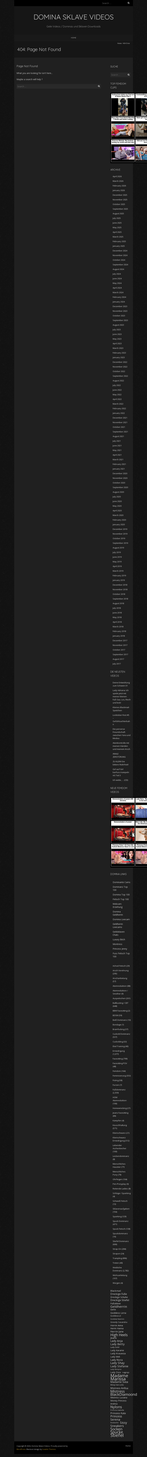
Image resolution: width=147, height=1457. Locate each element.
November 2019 (120, 533)
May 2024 (117, 283)
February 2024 (119, 297)
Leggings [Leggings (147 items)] (125, 1372)
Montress (117, 944)
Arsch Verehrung (120, 970)
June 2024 (117, 278)
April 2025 (117, 232)
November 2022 (120, 366)
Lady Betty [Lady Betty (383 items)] (117, 1344)
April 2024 (117, 287)
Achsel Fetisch (119, 965)
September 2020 (120, 487)
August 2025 (118, 213)
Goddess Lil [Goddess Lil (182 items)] (115, 1316)
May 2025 (117, 227)
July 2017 (117, 663)
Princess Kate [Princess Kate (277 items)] (118, 1413)
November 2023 (120, 311)
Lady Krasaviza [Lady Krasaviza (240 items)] (118, 1353)
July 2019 (117, 552)
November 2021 (120, 422)
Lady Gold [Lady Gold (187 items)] (114, 1347)
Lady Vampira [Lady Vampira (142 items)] (115, 1369)
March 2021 (118, 459)
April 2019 (117, 566)
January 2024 (119, 301)
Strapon (116, 1253)
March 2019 (118, 570)
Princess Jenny (120, 948)
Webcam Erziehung (117, 905)
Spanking (117, 1216)
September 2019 (120, 543)
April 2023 (117, 343)
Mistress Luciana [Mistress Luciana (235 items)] (118, 1397)
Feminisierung (119, 1075)
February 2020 (119, 519)
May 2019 (117, 561)
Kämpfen (117, 1120)
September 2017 (120, 654)
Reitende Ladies (120, 1188)
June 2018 (117, 612)
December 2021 (120, 417)
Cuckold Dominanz (121, 1033)
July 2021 (117, 441)
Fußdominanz (119, 1089)
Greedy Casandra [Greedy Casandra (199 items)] (118, 1322)
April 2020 (117, 510)
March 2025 (118, 236)
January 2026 (119, 190)
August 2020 (118, 492)
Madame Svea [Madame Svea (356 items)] (119, 1381)
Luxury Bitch (119, 939)
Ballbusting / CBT (120, 1003)
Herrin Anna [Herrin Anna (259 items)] (116, 1325)
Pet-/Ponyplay (119, 1184)
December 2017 (120, 640)
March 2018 (118, 626)
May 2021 (117, 450)
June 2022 (117, 389)
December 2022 (120, 362)
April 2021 (117, 454)
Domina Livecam (121, 919)
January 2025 (119, 246)
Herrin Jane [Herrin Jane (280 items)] (117, 1331)
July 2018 (117, 608)
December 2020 (120, 473)
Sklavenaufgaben (121, 1208)
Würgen (116, 1283)
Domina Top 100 (121, 894)
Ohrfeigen (117, 1179)
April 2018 (117, 622)
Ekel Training (119, 1046)
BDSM (115, 1015)
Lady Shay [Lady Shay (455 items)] (117, 1362)
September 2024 (120, 264)
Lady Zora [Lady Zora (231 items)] (115, 1372)
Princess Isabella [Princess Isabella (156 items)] (117, 1410)
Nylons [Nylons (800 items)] (116, 1406)
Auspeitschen (119, 998)
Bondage (117, 1024)
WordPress (21, 1449)
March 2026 (118, 181)
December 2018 (120, 584)
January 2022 (119, 413)
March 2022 (118, 403)
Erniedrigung (119, 1051)
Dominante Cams (121, 882)
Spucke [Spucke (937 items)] (116, 1432)
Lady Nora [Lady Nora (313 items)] (116, 1359)
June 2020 (117, 501)
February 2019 (119, 575)
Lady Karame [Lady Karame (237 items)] (117, 1350)
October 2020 (119, 482)
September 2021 (120, 431)
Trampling (117, 1258)
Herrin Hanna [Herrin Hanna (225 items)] (117, 1328)
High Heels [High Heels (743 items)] (119, 1334)
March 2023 (118, 348)
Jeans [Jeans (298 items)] (113, 1337)
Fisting (116, 1080)
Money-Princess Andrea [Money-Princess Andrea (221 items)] (118, 1402)
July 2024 (117, 273)
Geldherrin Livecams (118, 925)
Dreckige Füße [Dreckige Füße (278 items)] (118, 1293)
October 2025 (119, 204)
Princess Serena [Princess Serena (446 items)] (116, 1418)
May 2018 (117, 617)
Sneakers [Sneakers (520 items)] (117, 1425)
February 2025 (119, 241)
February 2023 (119, 352)
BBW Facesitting (120, 1010)
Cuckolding (118, 1041)
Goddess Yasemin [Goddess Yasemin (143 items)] (117, 1319)
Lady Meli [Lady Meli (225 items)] (115, 1356)
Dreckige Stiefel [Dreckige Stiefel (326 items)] (119, 1300)
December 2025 (120, 195)
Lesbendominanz (121, 1156)
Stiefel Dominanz (121, 1241)
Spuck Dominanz (120, 1221)
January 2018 (119, 635)
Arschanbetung (120, 978)
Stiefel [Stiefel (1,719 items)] (117, 1435)
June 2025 (117, 222)
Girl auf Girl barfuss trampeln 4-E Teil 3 (121, 772)
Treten (116, 1262)
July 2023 (117, 329)
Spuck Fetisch (119, 1228)
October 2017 (119, 649)
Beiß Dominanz (120, 1020)
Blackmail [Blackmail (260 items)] (115, 1290)
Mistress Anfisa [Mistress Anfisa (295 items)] (119, 1388)
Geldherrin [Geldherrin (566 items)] (118, 1306)
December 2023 (120, 306)
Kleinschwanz (119, 1133)
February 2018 (119, 631)
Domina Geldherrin (118, 913)
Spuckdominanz (120, 1233)
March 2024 (118, 292)
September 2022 (120, 376)
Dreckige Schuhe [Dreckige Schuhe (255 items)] (119, 1297)
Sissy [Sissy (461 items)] (123, 1422)
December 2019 (120, 529)
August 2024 (118, 269)
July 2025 (117, 218)
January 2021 (119, 468)
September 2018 (120, 598)
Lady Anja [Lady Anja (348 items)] (116, 1341)
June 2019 (117, 557)
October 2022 (119, 371)
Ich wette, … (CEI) (120, 780)
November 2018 (120, 589)
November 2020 (120, 478)
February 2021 (119, 464)
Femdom (117, 1071)
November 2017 (120, 645)
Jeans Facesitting (120, 1112)
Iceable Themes (49, 1449)
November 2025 (120, 199)
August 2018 (118, 603)
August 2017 (118, 659)
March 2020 (118, 515)
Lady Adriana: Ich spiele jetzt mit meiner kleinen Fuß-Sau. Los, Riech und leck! (122, 696)
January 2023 (119, 357)
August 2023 (118, 324)
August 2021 (118, 436)
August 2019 (118, 547)
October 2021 (119, 427)
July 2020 (117, 496)
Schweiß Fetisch (120, 1201)
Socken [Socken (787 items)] (116, 1429)
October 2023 (119, 315)
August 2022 (118, 380)
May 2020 (117, 505)
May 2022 (117, 394)
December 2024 (120, 250)
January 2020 (119, 524)
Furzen (116, 1085)
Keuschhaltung (120, 1125)
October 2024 (119, 260)
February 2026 (119, 185)
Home (73, 38)
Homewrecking (120, 1108)
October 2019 (119, 538)
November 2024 (120, 255)
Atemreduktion (120, 986)
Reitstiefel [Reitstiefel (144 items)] (114, 1423)
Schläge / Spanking (122, 1193)
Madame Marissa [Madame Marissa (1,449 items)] (119, 1377)
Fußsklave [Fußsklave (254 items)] (115, 1303)
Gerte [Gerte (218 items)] (113, 1309)
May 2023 (117, 338)
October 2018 (119, 594)
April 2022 (117, 399)
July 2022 (117, 385)
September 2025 (120, 208)
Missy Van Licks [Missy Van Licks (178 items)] (117, 1385)
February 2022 (119, 408)
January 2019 (119, 580)
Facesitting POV (120, 1063)
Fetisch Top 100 (121, 899)
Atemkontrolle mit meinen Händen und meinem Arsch (121, 745)
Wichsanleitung (120, 1275)
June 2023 (117, 334)
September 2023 (120, 320)
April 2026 (117, 176)
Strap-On (117, 1249)
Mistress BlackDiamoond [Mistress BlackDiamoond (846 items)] (123, 1393)
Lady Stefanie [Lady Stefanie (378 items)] (119, 1366)
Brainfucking (118, 1029)
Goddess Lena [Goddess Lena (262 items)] (118, 1312)
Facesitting (118, 1058)
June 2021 (117, 445)
